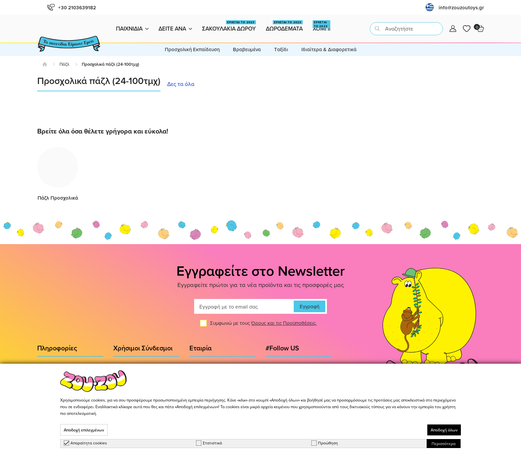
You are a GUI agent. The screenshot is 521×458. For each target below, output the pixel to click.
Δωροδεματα (284, 26)
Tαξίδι (281, 49)
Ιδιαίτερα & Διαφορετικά (329, 49)
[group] (57, 174)
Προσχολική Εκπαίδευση (192, 49)
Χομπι (321, 26)
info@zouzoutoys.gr (461, 7)
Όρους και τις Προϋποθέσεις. (284, 323)
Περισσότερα (444, 443)
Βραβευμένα (247, 49)
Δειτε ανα (175, 29)
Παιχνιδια (132, 29)
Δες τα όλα (180, 84)
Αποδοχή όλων (444, 430)
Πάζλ (64, 64)
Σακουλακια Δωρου (229, 26)
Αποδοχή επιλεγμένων (84, 430)
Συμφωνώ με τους (263, 323)
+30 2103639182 (71, 7)
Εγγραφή (309, 306)
